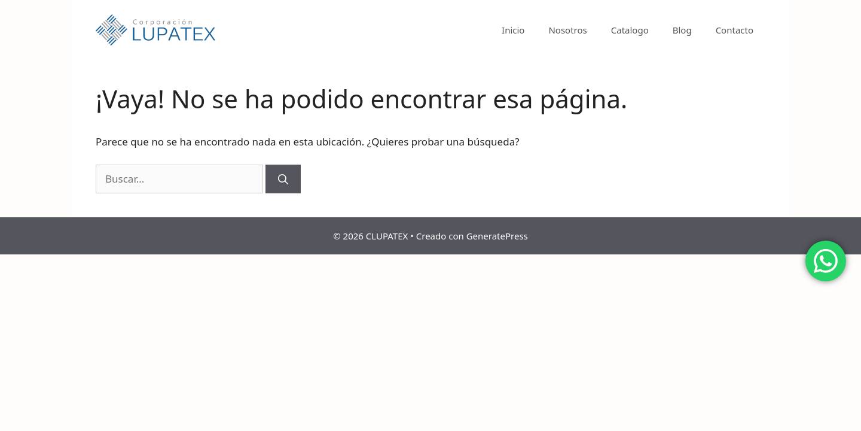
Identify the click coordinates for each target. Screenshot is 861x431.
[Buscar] (283, 179)
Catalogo (630, 30)
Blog (682, 30)
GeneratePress (497, 236)
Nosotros (567, 30)
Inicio (513, 30)
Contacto (734, 30)
